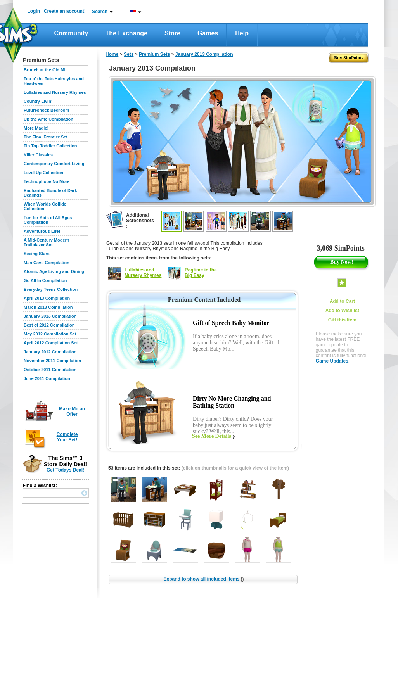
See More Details (211, 436)
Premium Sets (154, 54)
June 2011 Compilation (47, 378)
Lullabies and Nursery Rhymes (55, 92)
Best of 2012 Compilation (49, 325)
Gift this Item (342, 320)
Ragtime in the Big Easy (201, 272)
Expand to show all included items (203, 579)
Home (112, 54)
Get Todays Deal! (65, 470)
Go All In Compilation (45, 280)
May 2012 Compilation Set (50, 334)
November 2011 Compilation (52, 360)
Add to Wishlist (342, 310)
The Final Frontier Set (45, 137)
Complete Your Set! (67, 437)
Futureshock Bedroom (46, 110)
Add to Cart (342, 301)
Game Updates (332, 361)
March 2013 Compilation (48, 307)
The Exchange (126, 33)
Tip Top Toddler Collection (50, 145)
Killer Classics (38, 154)
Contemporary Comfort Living (54, 163)
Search (99, 11)
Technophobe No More (46, 181)
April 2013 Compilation (47, 298)
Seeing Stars (37, 253)
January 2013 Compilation (50, 316)
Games (207, 33)
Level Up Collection (43, 172)
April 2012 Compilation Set (51, 342)
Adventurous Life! (42, 231)
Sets (128, 54)
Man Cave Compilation (46, 262)
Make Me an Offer (72, 411)
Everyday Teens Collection (51, 289)
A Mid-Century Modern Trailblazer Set (46, 242)
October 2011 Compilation (50, 369)
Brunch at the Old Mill (46, 69)
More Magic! (36, 128)
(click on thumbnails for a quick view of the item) (235, 468)
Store (172, 33)
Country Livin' (38, 101)
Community (71, 33)
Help (242, 33)
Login (33, 11)
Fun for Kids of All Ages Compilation (48, 220)
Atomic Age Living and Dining (54, 271)
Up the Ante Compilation (48, 119)
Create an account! (65, 11)
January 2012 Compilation (50, 351)
